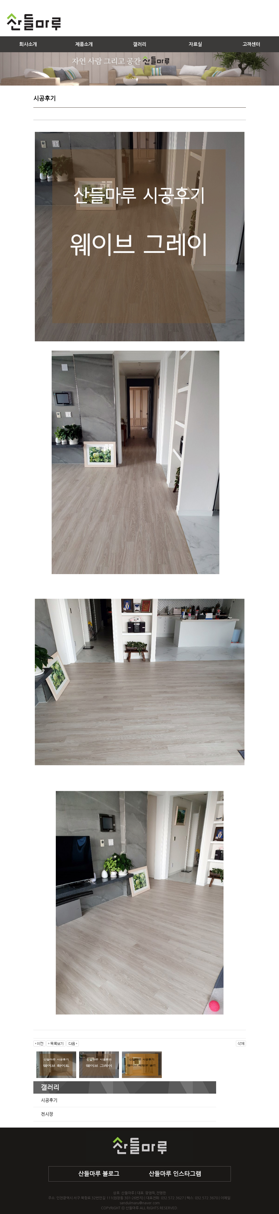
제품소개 (84, 44)
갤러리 (139, 44)
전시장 (47, 1114)
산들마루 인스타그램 (175, 1174)
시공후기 (49, 1100)
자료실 (195, 44)
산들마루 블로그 (98, 1174)
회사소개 (28, 44)
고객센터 (251, 44)
